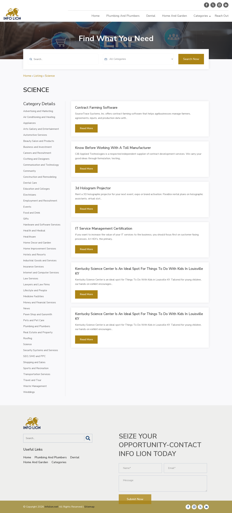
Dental (150, 16)
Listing (38, 76)
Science (50, 76)
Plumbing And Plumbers (123, 16)
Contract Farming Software (96, 107)
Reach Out (222, 16)
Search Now (191, 65)
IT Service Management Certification (103, 228)
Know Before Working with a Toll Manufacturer (113, 148)
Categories (201, 16)
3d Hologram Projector (93, 188)
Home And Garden (174, 16)
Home (96, 16)
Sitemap (89, 506)
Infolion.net (51, 506)
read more (86, 128)
